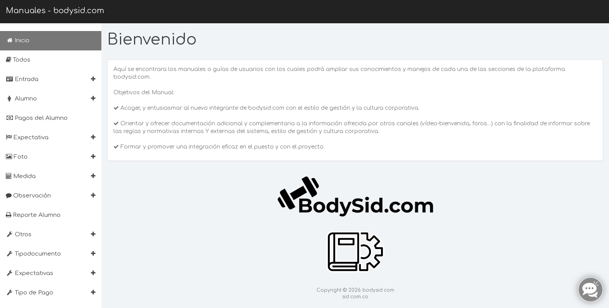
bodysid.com (378, 290)
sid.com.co (355, 296)
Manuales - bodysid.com (55, 10)
